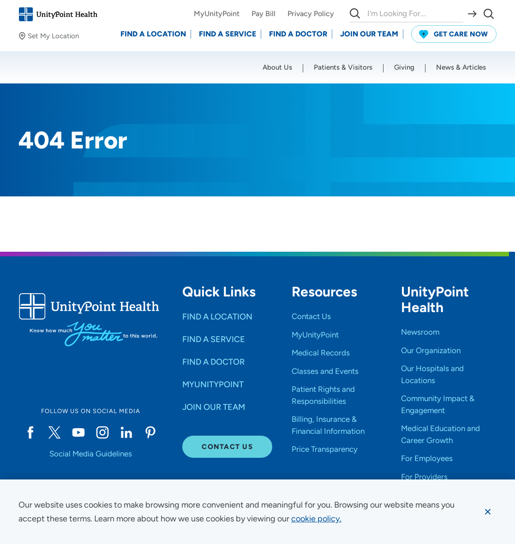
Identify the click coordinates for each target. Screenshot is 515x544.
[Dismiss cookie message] (488, 511)
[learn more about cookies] (316, 519)
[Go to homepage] (57, 14)
